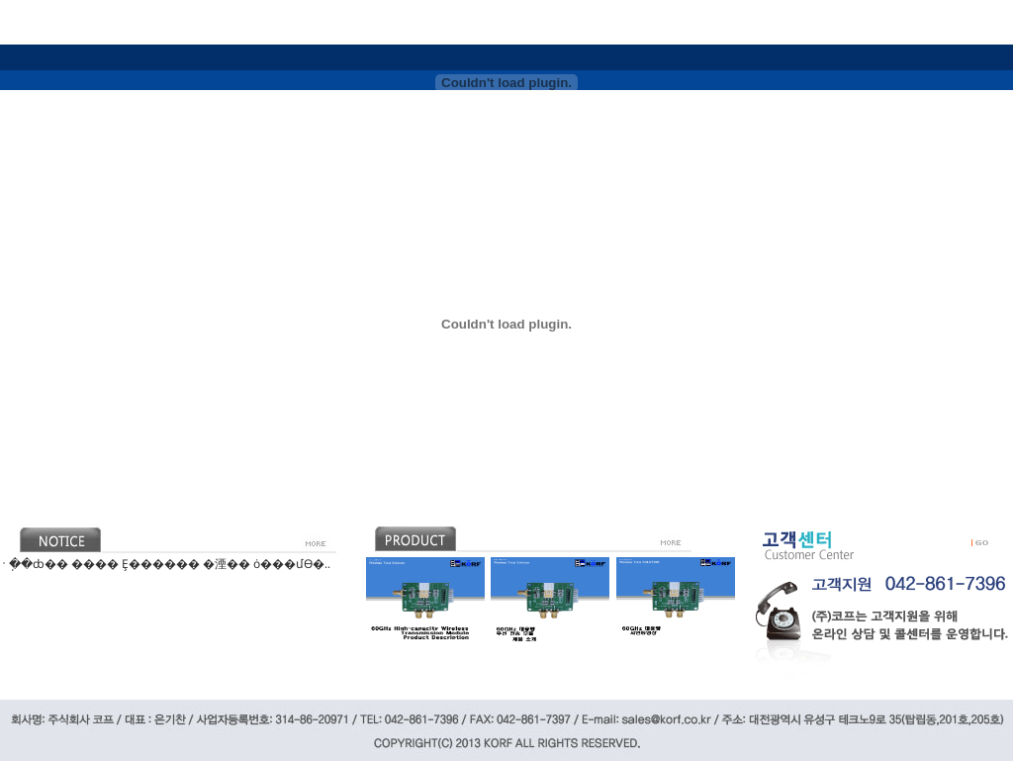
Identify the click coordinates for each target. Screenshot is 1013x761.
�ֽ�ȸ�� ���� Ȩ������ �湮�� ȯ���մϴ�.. (169, 564)
